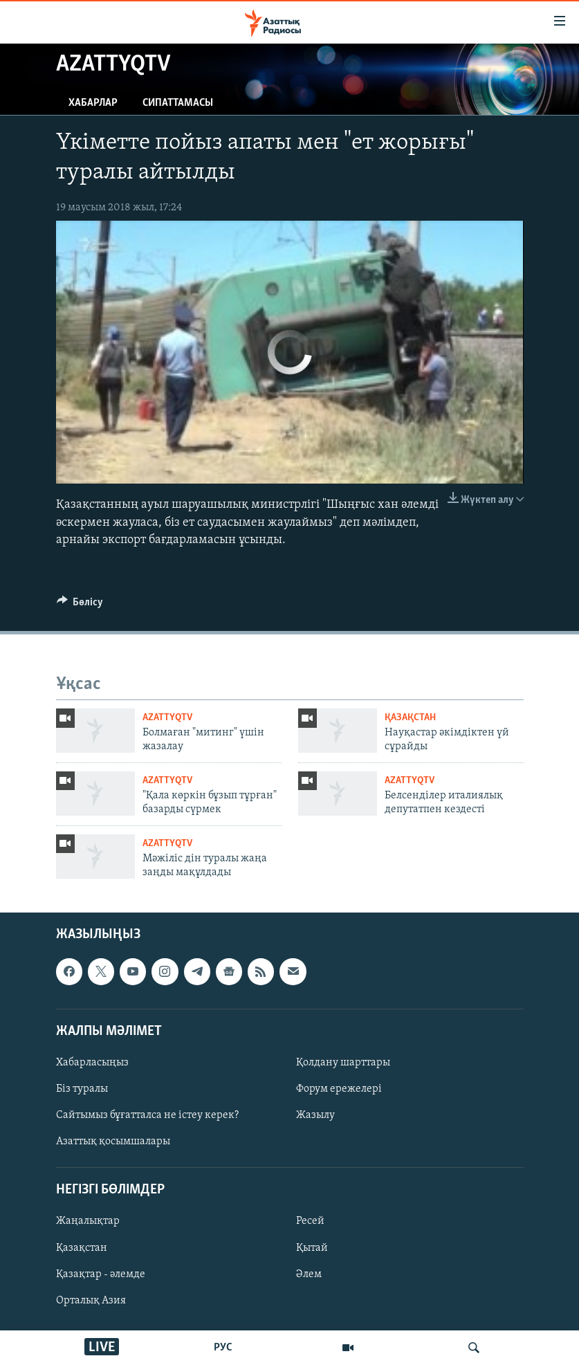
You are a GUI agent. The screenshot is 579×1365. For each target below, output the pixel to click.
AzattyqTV (167, 718)
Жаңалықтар (88, 1221)
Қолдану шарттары (343, 1062)
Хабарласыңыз (92, 1062)
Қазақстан (81, 1247)
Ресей (310, 1221)
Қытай (312, 1247)
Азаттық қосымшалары (113, 1141)
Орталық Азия (91, 1300)
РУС (223, 1347)
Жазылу (315, 1115)
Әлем (309, 1273)
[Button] (80, 605)
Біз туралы (82, 1088)
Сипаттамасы (178, 103)
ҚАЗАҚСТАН (410, 718)
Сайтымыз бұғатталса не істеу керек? (147, 1115)
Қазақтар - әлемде (100, 1273)
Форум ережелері (339, 1088)
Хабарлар (93, 103)
